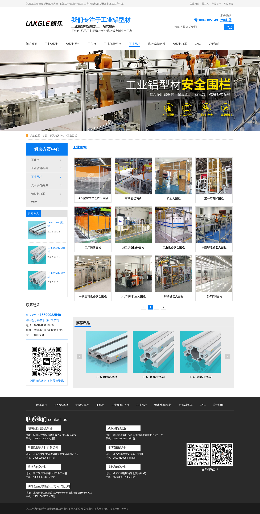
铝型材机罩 (180, 43)
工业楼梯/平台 (112, 43)
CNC (198, 43)
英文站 (205, 3)
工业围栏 (134, 43)
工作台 (92, 43)
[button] (79, 356)
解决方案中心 (57, 135)
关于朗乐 (214, 43)
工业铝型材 (52, 43)
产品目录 (216, 3)
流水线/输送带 (156, 43)
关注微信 (194, 3)
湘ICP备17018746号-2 (116, 508)
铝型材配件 (73, 43)
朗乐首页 (31, 43)
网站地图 (228, 3)
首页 (45, 135)
